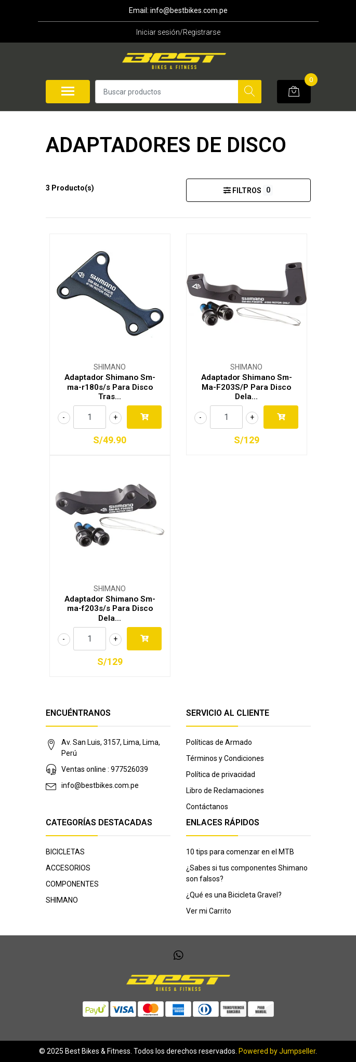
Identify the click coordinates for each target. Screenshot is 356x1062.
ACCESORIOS (68, 868)
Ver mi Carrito (208, 911)
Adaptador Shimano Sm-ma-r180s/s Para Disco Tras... (109, 387)
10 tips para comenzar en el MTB (240, 852)
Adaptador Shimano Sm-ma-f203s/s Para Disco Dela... (109, 608)
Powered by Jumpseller (277, 1051)
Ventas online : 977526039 (104, 769)
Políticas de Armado (219, 742)
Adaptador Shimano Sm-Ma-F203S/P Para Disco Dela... (246, 387)
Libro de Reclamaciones (225, 790)
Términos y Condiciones (225, 758)
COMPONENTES (72, 884)
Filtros (248, 190)
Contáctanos (207, 806)
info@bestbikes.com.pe (100, 785)
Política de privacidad (220, 774)
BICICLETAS (65, 852)
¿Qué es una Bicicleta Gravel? (234, 895)
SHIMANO (62, 900)
